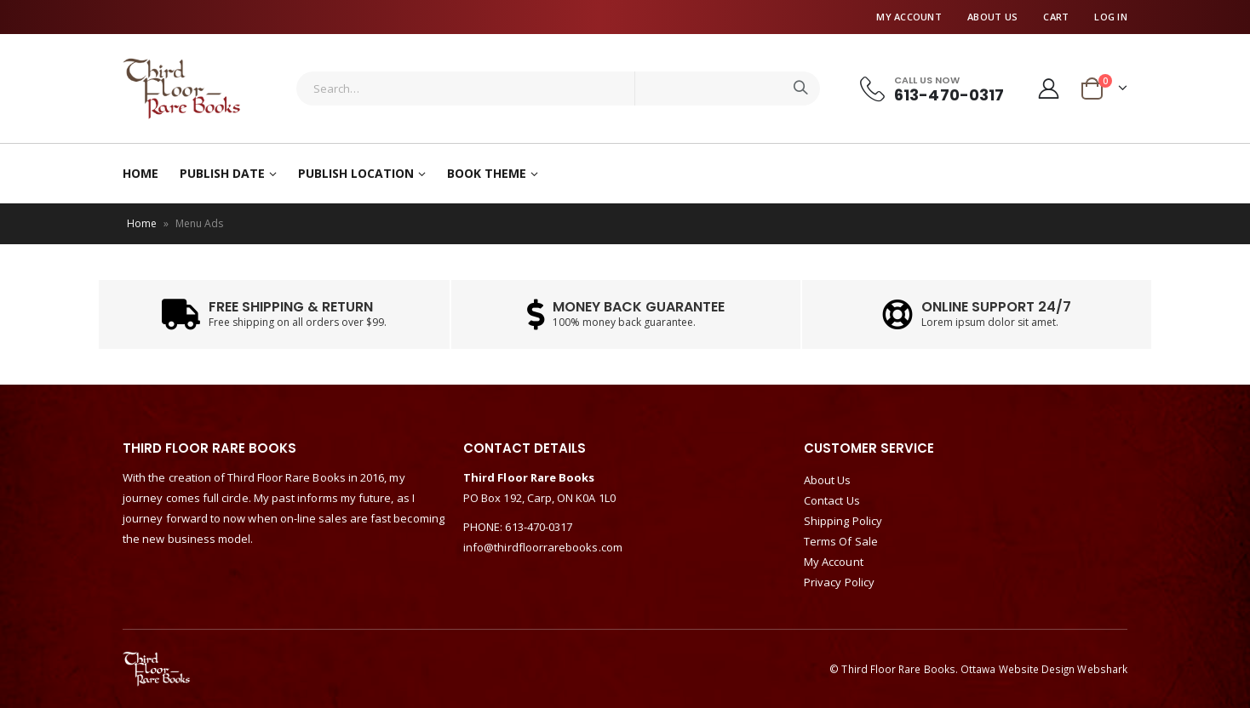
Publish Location (356, 173)
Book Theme (486, 173)
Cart (1056, 16)
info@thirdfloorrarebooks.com (542, 547)
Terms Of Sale (841, 541)
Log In (1110, 16)
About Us (992, 16)
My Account (909, 16)
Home (140, 173)
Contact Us (832, 500)
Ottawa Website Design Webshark (1043, 669)
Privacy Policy (839, 582)
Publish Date (222, 173)
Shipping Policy (843, 520)
